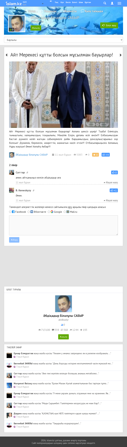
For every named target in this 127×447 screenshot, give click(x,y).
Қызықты (71, 11)
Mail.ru (73, 211)
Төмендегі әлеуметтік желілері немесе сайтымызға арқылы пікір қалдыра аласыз (57, 207)
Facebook (20, 211)
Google (58, 211)
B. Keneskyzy (23, 190)
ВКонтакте (40, 211)
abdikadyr (63, 319)
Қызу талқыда (94, 11)
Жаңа (31, 11)
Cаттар (20, 172)
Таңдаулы (50, 11)
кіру (70, 207)
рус (24, 4)
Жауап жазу (111, 182)
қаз (25, 1)
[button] (106, 155)
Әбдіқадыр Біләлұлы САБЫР (28, 154)
